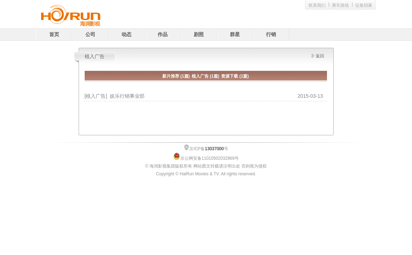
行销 (271, 34)
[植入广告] (97, 96)
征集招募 (363, 5)
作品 (163, 34)
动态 (126, 34)
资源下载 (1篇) (235, 76)
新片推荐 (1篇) (176, 76)
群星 (235, 34)
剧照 (199, 34)
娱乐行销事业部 (127, 96)
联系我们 (317, 5)
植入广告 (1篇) (205, 76)
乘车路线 (340, 5)
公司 (90, 34)
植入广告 (95, 56)
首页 (54, 34)
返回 (320, 55)
